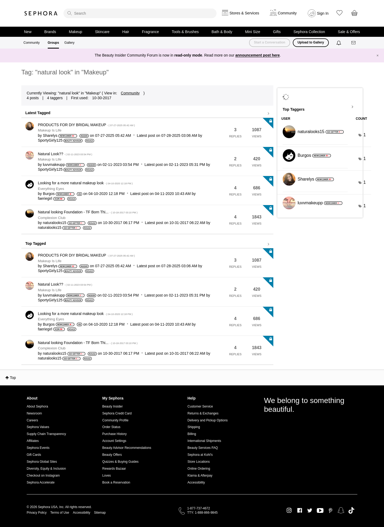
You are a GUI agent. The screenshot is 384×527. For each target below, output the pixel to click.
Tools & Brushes (185, 32)
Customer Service (200, 406)
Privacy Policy (37, 512)
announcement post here (257, 55)
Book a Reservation (116, 482)
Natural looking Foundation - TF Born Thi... (87, 212)
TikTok (351, 510)
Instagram (289, 510)
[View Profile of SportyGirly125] (50, 140)
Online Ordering (198, 468)
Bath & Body (221, 32)
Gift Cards (34, 455)
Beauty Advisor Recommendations (126, 448)
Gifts (277, 32)
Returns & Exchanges (202, 413)
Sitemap (100, 512)
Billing (191, 434)
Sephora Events (38, 448)
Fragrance (150, 32)
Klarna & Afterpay (199, 475)
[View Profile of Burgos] (49, 193)
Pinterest (330, 510)
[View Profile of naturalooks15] (54, 223)
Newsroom (34, 413)
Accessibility (196, 482)
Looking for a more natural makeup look (85, 183)
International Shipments (204, 441)
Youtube (320, 510)
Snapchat (341, 510)
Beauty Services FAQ (202, 448)
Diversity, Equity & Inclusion (46, 468)
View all (147, 113)
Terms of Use (59, 512)
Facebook (299, 510)
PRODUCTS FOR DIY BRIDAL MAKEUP (86, 125)
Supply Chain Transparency (46, 434)
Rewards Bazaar (114, 468)
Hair (125, 32)
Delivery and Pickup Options (207, 420)
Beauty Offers (112, 455)
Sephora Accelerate (41, 482)
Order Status (111, 427)
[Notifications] (339, 43)
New (27, 32)
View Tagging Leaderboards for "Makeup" (320, 107)
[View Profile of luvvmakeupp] (54, 164)
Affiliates (33, 441)
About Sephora (37, 406)
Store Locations (198, 462)
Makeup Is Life (49, 130)
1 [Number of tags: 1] (364, 135)
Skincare (102, 32)
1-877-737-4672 (198, 508)
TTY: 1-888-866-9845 (202, 512)
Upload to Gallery (311, 42)
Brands (50, 32)
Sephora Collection (309, 32)
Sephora (41, 13)
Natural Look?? (65, 154)
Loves (106, 475)
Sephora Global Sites (42, 462)
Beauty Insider (112, 406)
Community (31, 43)
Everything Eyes (51, 189)
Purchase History (114, 434)
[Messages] (354, 43)
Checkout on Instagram (43, 475)
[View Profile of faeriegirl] (45, 198)
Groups (53, 43)
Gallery (69, 43)
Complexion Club (52, 218)
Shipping (193, 427)
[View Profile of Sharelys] (50, 135)
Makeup (75, 32)
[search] (140, 13)
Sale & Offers (349, 32)
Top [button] (13, 378)
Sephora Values (38, 427)
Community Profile (115, 420)
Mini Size (252, 32)
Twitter (309, 510)
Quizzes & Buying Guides (120, 462)
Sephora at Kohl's (200, 455)
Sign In (323, 13)
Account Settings (114, 441)
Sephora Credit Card (117, 413)
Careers (32, 420)
